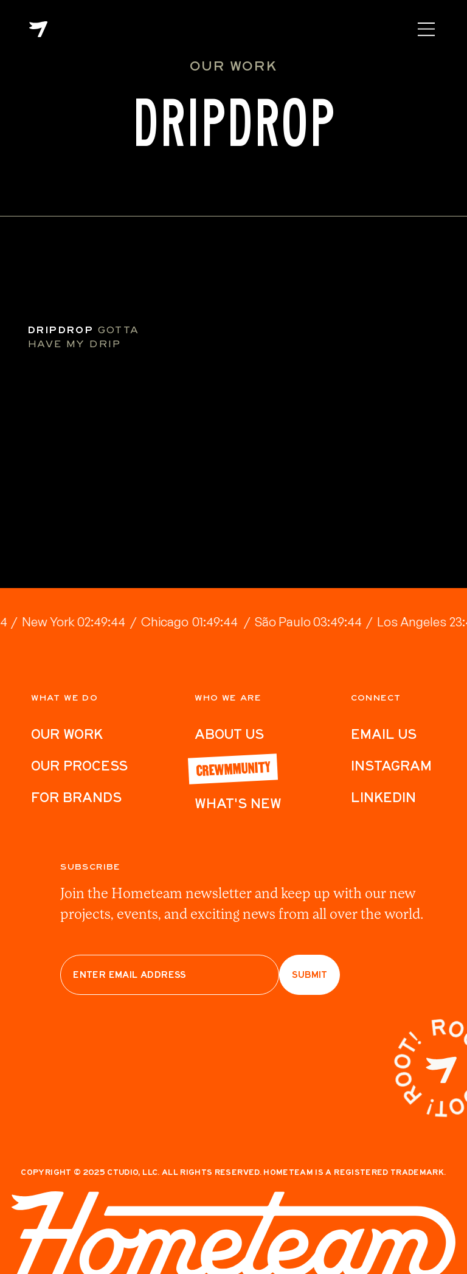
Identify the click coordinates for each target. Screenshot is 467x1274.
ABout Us (229, 734)
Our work (67, 734)
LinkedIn (383, 797)
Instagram (391, 765)
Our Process (79, 765)
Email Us (384, 734)
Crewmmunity (233, 767)
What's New (238, 803)
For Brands (76, 797)
